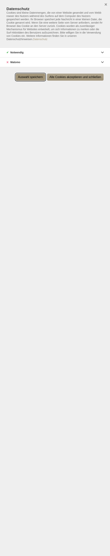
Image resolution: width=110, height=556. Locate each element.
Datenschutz (40, 39)
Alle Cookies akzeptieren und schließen (75, 77)
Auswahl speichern (30, 77)
